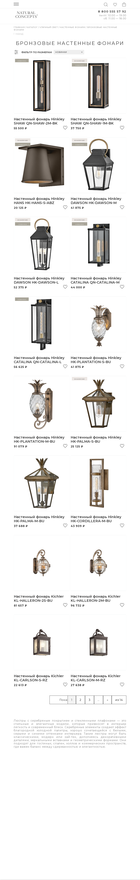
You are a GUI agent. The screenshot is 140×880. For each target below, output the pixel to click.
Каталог (32, 27)
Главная (19, 27)
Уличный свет (49, 27)
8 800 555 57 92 (112, 11)
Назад (18, 34)
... (99, 700)
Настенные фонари (73, 27)
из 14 (119, 700)
